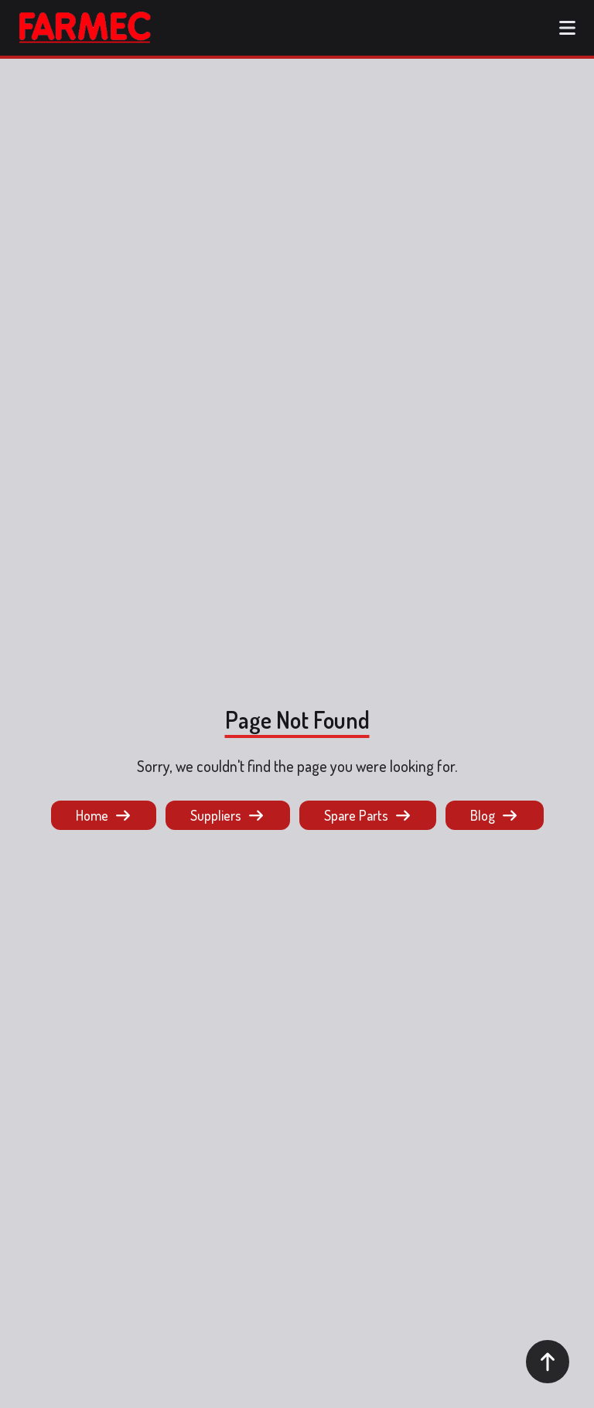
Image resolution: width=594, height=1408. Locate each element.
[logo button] (85, 27)
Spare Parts (368, 815)
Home (104, 815)
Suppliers (227, 815)
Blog (494, 815)
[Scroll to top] (547, 1361)
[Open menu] (567, 28)
